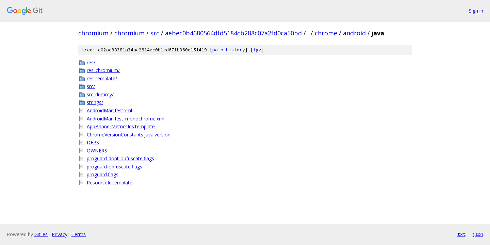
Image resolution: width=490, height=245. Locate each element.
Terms (78, 234)
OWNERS (97, 150)
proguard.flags (102, 174)
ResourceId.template (109, 182)
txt (461, 234)
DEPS (93, 142)
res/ (91, 62)
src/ (91, 86)
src (154, 33)
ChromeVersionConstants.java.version (128, 134)
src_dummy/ (100, 94)
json (477, 234)
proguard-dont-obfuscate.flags (120, 158)
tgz (257, 50)
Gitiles (41, 234)
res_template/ (102, 78)
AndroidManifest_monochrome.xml (125, 118)
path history (228, 50)
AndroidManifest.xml (109, 110)
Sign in (476, 10)
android (354, 33)
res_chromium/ (103, 70)
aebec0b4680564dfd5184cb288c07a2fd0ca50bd (233, 33)
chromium (93, 33)
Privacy (59, 234)
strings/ (95, 102)
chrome (326, 33)
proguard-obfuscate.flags (114, 166)
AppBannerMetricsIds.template (121, 126)
